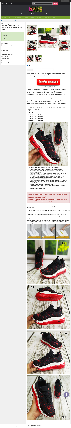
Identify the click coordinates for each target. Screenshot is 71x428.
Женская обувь (14, 20)
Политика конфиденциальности (49, 426)
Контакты (26, 17)
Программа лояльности (49, 17)
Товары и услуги (17, 17)
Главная (4, 17)
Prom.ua (41, 425)
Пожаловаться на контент (36, 426)
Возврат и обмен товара (36, 17)
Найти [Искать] (55, 3)
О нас (9, 17)
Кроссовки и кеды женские (24, 20)
